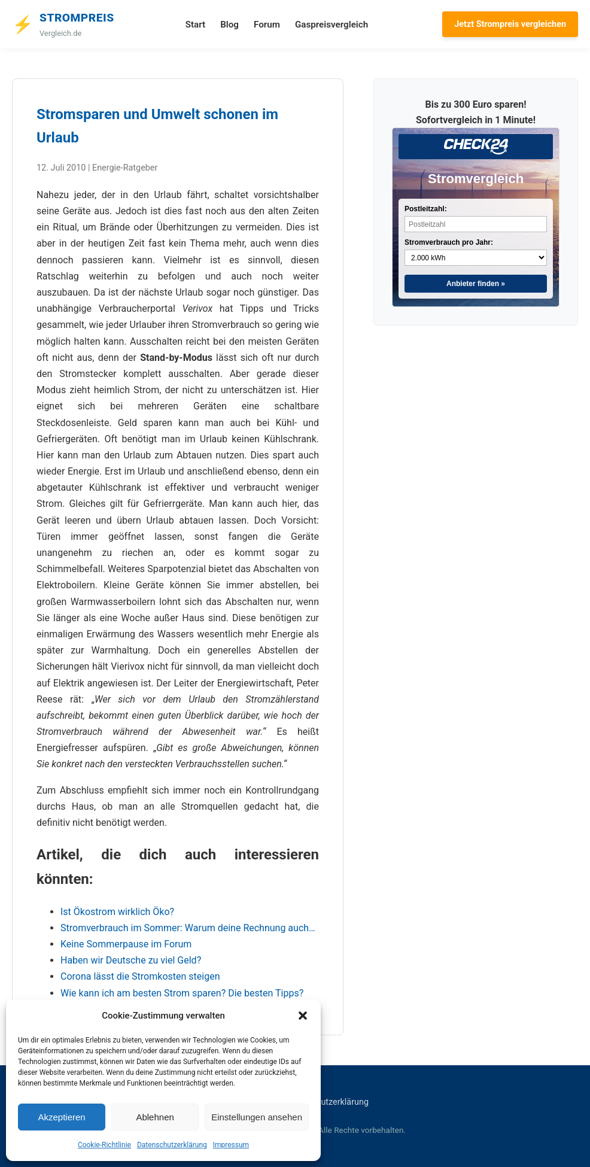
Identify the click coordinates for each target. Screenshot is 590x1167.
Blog (229, 24)
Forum (267, 24)
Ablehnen (155, 1117)
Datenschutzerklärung (172, 1145)
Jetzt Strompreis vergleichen (510, 24)
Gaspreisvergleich (331, 24)
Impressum (231, 1145)
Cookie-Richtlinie (104, 1145)
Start (195, 24)
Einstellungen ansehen (256, 1117)
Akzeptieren (61, 1117)
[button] (303, 1016)
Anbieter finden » (475, 283)
